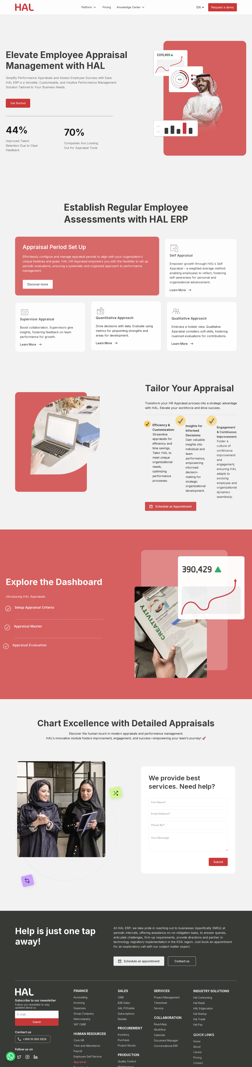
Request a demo (222, 7)
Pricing (107, 7)
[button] (89, 7)
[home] (24, 7)
